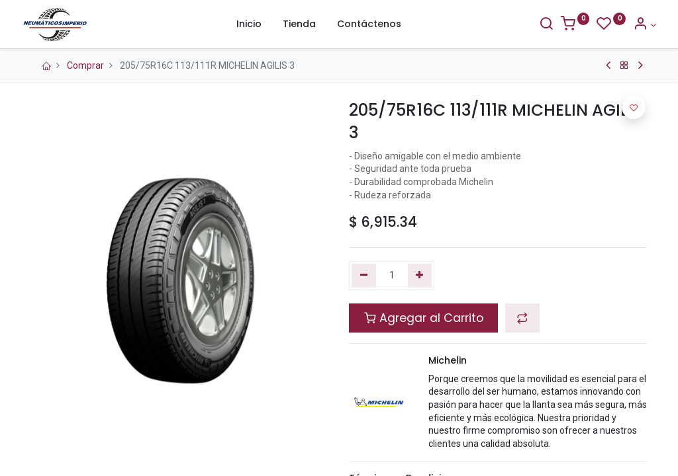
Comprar (85, 65)
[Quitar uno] (364, 276)
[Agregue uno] (420, 276)
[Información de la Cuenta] (635, 25)
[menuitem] (249, 24)
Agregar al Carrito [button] (423, 318)
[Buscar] (537, 25)
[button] (522, 318)
